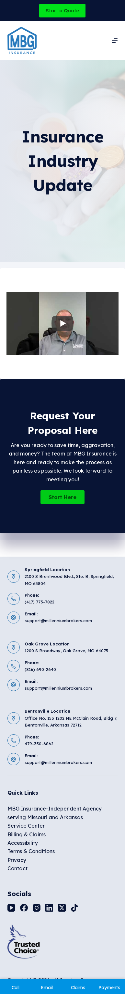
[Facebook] (24, 908)
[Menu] (115, 40)
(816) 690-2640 (40, 669)
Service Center (26, 825)
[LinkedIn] (49, 908)
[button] (62, 497)
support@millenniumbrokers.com (58, 620)
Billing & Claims (26, 834)
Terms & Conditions (31, 851)
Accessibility (22, 843)
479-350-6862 (39, 743)
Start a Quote (62, 10)
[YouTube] (11, 908)
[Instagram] (36, 908)
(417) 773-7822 (39, 601)
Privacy (16, 860)
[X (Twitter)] (62, 908)
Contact (17, 868)
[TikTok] (74, 908)
